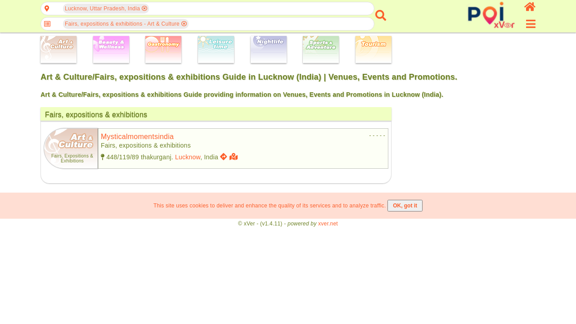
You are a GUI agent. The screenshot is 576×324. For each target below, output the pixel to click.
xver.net (328, 223)
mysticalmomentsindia (137, 136)
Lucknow (187, 157)
